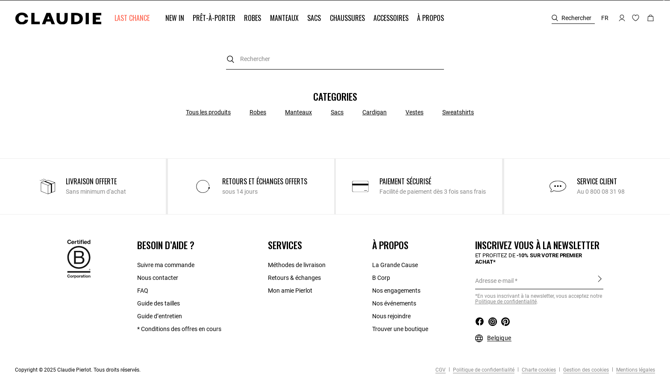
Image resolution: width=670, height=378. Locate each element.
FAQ (142, 290)
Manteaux (298, 112)
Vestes (414, 112)
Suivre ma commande (165, 265)
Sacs (337, 112)
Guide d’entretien (159, 316)
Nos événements (394, 303)
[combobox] (335, 59)
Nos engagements (396, 290)
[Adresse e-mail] (539, 280)
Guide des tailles (158, 303)
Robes (258, 112)
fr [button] (604, 18)
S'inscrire (600, 279)
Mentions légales (635, 370)
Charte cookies (538, 370)
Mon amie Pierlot (290, 290)
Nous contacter (157, 277)
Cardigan (374, 112)
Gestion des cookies (585, 370)
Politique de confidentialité (483, 370)
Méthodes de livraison (297, 265)
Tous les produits (208, 112)
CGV (440, 370)
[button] (133, 18)
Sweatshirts (458, 112)
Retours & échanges (294, 277)
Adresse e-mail (494, 280)
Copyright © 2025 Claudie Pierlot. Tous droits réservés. (78, 370)
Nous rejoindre (391, 316)
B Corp (381, 277)
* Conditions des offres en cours (179, 329)
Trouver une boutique (400, 329)
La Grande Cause (395, 265)
